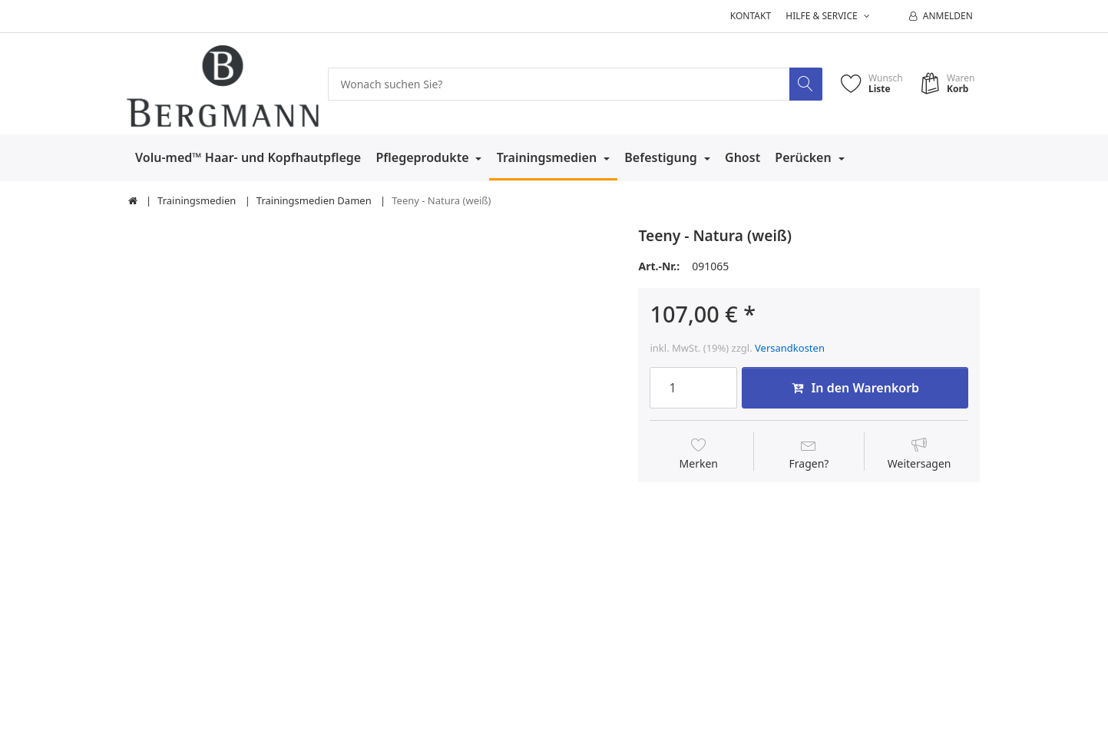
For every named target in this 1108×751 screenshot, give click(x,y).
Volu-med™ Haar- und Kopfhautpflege (248, 157)
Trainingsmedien (548, 157)
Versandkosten (790, 348)
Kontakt (750, 15)
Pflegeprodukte (423, 157)
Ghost (742, 157)
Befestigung (662, 157)
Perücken (805, 157)
